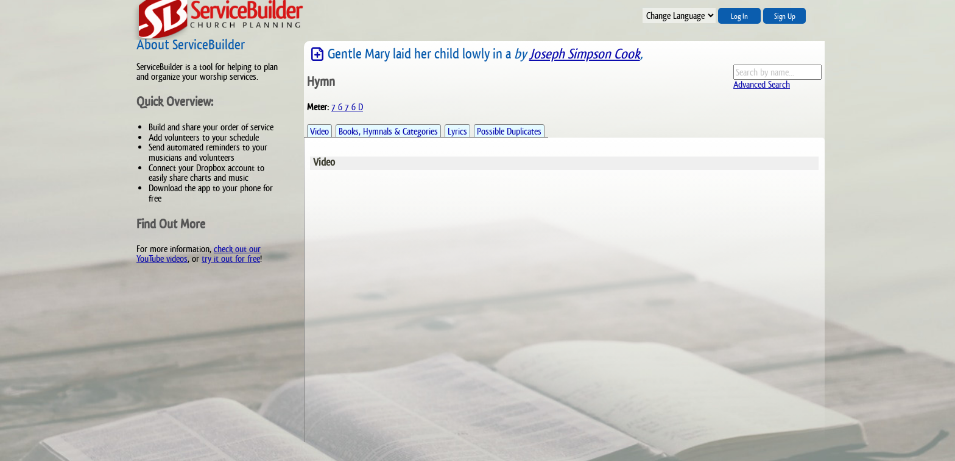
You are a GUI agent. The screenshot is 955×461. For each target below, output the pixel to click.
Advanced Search (761, 84)
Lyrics (457, 131)
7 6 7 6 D (347, 107)
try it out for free (231, 258)
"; (679, 15)
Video (319, 131)
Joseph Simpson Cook (584, 54)
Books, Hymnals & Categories (388, 131)
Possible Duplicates (509, 131)
